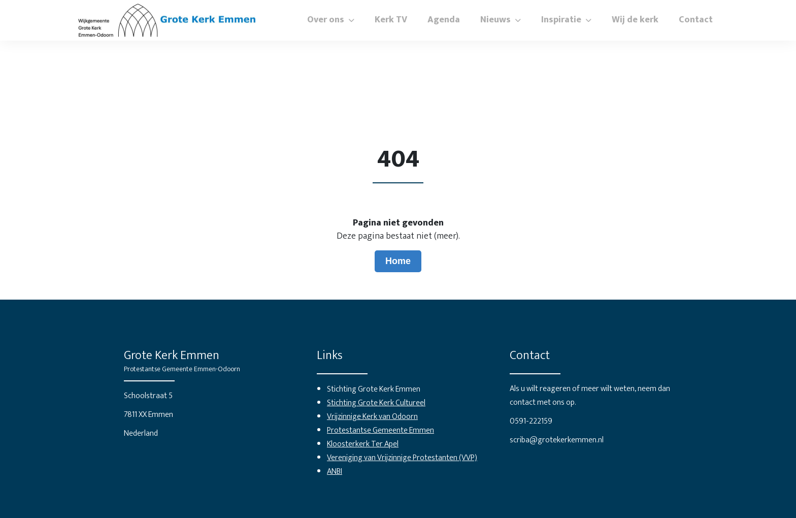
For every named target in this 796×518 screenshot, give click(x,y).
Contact (696, 19)
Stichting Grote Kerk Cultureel (376, 403)
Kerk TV (391, 19)
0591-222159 (531, 421)
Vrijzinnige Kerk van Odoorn (372, 417)
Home (398, 261)
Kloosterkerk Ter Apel (363, 444)
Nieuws (495, 19)
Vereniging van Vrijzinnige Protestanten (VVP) (402, 458)
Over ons (325, 19)
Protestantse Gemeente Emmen (380, 430)
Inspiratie (561, 19)
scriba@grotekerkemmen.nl (557, 440)
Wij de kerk (635, 19)
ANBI (334, 471)
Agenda (443, 19)
